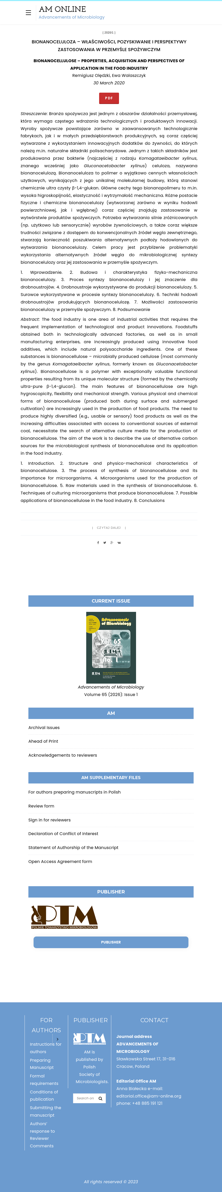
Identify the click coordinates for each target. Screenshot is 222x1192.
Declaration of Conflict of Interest (63, 834)
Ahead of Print (43, 741)
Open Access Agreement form (60, 862)
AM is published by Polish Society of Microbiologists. (92, 1067)
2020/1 (109, 32)
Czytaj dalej (109, 528)
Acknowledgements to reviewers (62, 755)
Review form (41, 806)
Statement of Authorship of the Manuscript (73, 848)
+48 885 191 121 (147, 1103)
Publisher (111, 942)
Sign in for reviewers (49, 820)
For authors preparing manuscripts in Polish (74, 792)
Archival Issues (44, 728)
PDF (109, 97)
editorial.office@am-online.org (148, 1096)
